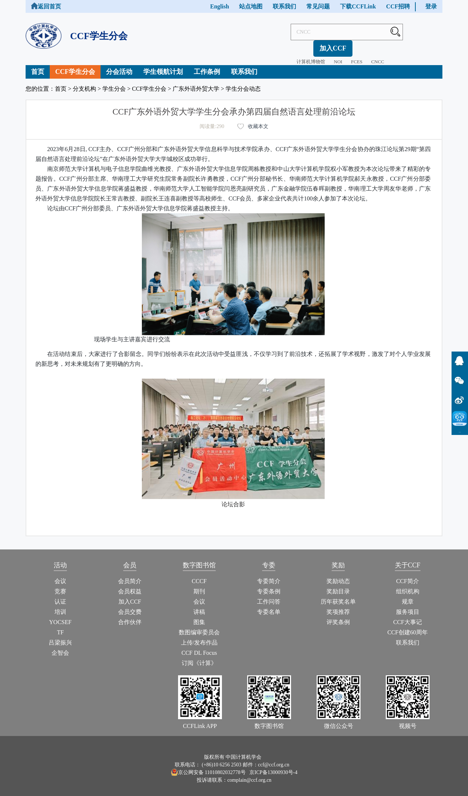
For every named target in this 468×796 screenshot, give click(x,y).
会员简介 (129, 575)
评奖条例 (338, 616)
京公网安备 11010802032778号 (208, 766)
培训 (60, 605)
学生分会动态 (243, 82)
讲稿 (199, 605)
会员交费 (129, 605)
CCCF (199, 575)
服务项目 (407, 605)
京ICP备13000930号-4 (273, 766)
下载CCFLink (358, 6)
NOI (315, 45)
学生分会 (114, 82)
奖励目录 (338, 585)
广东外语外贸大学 (196, 82)
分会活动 (119, 65)
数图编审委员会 (199, 626)
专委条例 (268, 585)
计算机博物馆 (288, 45)
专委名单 (268, 605)
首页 (37, 65)
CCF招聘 (398, 6)
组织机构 (407, 585)
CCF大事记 (407, 616)
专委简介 (268, 575)
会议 (60, 575)
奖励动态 (338, 575)
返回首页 (46, 6)
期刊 (199, 585)
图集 (199, 616)
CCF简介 (407, 575)
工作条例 (207, 65)
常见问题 (318, 6)
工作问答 (268, 595)
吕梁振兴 (60, 636)
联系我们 (284, 6)
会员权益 (129, 585)
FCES (334, 45)
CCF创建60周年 (407, 626)
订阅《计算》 (199, 657)
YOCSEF (60, 616)
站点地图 (251, 6)
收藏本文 (258, 120)
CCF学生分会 (75, 65)
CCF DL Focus (199, 646)
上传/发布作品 (199, 636)
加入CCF (423, 31)
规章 (408, 595)
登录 (431, 6)
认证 (60, 595)
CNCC (354, 45)
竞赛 (60, 585)
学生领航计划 (163, 65)
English (219, 6)
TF (60, 626)
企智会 (60, 646)
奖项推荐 (338, 605)
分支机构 (84, 82)
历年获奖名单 (338, 595)
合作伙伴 (129, 616)
